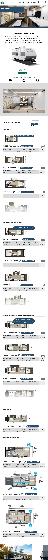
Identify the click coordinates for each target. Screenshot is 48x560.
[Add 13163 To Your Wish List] (18, 334)
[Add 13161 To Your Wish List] (18, 286)
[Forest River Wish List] (42, 2)
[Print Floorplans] (32, 125)
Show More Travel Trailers (24, 136)
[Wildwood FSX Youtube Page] (10, 80)
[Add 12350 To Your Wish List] (19, 217)
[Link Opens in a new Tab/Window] (22, 70)
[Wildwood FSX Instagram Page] (37, 80)
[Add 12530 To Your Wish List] (17, 168)
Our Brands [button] (21, 2)
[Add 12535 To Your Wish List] (19, 404)
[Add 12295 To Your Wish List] (19, 357)
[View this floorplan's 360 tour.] (42, 146)
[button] (39, 3)
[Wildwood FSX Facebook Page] (24, 80)
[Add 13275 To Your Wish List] (18, 146)
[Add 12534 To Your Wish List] (24, 429)
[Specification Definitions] (41, 124)
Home (2, 10)
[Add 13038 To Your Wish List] (24, 464)
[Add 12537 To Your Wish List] (18, 381)
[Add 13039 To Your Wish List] (22, 497)
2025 (35, 121)
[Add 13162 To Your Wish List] (18, 310)
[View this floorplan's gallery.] (44, 146)
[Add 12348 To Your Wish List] (18, 192)
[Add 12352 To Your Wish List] (19, 240)
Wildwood (7, 10)
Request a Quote (26, 146)
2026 (34, 123)
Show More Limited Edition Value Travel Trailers (24, 229)
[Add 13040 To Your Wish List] (22, 535)
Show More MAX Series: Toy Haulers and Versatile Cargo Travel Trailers (24, 323)
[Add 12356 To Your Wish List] (19, 262)
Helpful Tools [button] (31, 2)
